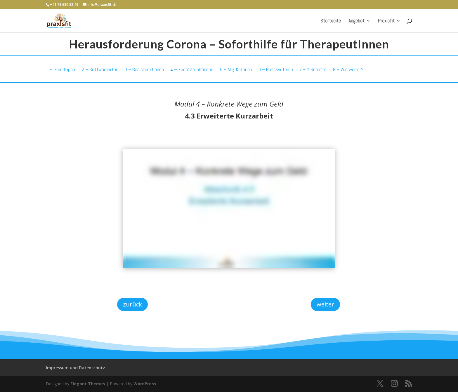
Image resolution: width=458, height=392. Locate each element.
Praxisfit (386, 21)
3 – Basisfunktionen (144, 69)
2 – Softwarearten (99, 69)
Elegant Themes (87, 383)
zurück (132, 304)
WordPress (144, 383)
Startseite (330, 21)
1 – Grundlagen (60, 69)
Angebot (356, 21)
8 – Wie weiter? (348, 69)
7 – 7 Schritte (313, 69)
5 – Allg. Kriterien (236, 69)
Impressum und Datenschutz (75, 367)
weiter (325, 304)
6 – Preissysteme (276, 69)
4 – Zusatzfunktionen (191, 69)
